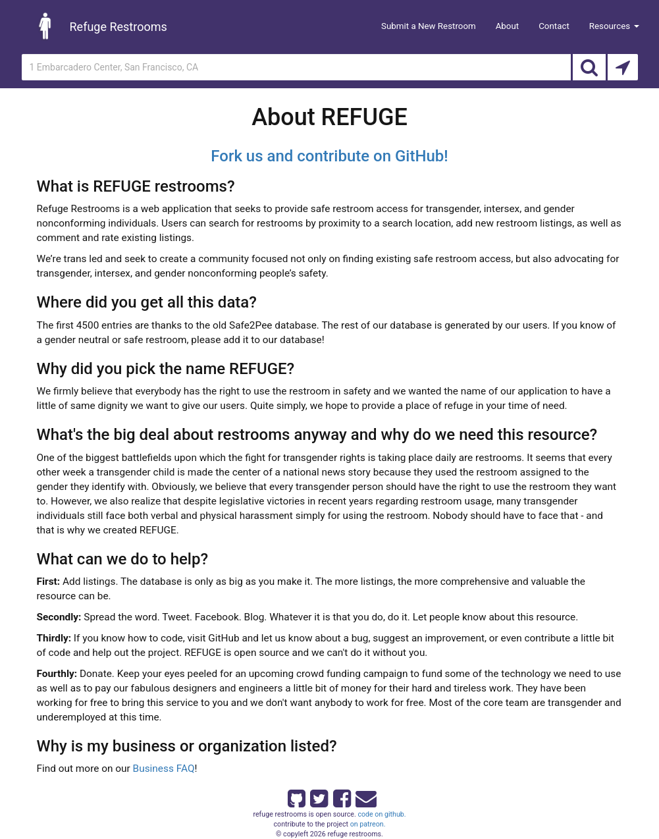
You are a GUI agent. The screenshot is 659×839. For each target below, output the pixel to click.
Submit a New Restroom (428, 26)
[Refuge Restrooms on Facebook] (341, 796)
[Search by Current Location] (622, 67)
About (507, 26)
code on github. (381, 814)
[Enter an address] (296, 67)
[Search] (589, 67)
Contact (554, 26)
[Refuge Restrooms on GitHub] (295, 796)
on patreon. (368, 824)
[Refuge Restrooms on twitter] (318, 796)
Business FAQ (164, 768)
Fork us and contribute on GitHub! (329, 156)
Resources (614, 26)
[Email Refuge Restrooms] (363, 796)
